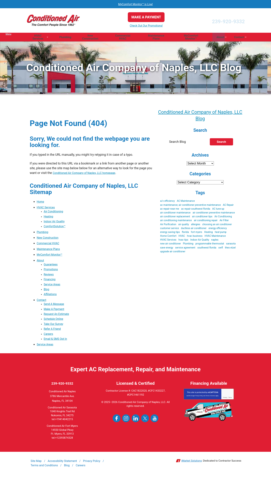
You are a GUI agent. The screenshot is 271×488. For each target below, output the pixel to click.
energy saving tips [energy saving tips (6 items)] (170, 233)
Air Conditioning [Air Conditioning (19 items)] (223, 217)
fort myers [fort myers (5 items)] (196, 233)
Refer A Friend (53, 339)
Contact (42, 306)
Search (221, 143)
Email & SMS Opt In (57, 350)
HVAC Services (47, 207)
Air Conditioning (55, 212)
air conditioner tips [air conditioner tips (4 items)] (202, 217)
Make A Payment (55, 316)
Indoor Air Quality (56, 223)
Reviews (49, 278)
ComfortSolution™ (56, 228)
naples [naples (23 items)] (214, 240)
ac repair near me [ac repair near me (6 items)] (169, 209)
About (41, 262)
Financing (50, 284)
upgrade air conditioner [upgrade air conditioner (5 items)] (172, 252)
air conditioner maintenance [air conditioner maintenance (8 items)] (175, 213)
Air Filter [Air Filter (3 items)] (224, 221)
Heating (49, 217)
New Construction (49, 240)
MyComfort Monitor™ (51, 256)
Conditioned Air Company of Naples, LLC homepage (89, 173)
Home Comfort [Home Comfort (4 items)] (168, 237)
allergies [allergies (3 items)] (195, 225)
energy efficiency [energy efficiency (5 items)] (218, 229)
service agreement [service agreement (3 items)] (185, 248)
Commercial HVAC (50, 245)
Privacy (225, 409)
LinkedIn (136, 430)
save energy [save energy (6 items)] (166, 248)
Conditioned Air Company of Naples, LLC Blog (200, 116)
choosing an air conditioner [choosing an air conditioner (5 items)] (217, 225)
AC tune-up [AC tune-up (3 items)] (218, 209)
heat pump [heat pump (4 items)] (221, 233)
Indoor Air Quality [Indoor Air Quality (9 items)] (199, 240)
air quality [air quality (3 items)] (183, 225)
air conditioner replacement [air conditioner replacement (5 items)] (175, 217)
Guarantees (52, 267)
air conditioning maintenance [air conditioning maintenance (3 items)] (176, 221)
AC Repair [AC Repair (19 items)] (228, 205)
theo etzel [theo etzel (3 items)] (230, 248)
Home (41, 201)
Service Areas (53, 289)
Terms (230, 409)
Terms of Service (210, 407)
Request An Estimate (58, 322)
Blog (47, 295)
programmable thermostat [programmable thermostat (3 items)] (209, 244)
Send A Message (55, 311)
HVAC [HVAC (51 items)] (182, 237)
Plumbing (43, 234)
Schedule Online (55, 327)
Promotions (52, 272)
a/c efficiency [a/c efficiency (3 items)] (167, 202)
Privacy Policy (199, 407)
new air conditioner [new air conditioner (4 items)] (170, 244)
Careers (49, 344)
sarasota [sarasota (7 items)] (231, 244)
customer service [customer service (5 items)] (169, 229)
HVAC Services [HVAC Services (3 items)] (168, 240)
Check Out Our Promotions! (135, 25)
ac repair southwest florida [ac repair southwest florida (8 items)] (195, 209)
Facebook (116, 430)
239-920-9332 (217, 20)
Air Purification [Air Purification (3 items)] (168, 225)
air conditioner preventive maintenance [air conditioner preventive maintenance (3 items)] (214, 213)
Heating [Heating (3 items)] (208, 233)
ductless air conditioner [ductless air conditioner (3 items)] (193, 229)
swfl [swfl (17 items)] (220, 248)
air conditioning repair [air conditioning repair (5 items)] (205, 221)
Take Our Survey (55, 333)
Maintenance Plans (50, 251)
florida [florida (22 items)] (185, 233)
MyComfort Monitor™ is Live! (136, 4)
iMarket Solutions (191, 472)
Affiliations (51, 300)
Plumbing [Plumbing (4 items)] (188, 244)
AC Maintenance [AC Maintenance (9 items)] (186, 202)
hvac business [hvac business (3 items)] (195, 237)
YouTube (154, 430)
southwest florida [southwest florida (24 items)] (206, 248)
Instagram (126, 430)
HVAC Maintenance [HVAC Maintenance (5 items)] (215, 237)
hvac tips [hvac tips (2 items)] (183, 240)
